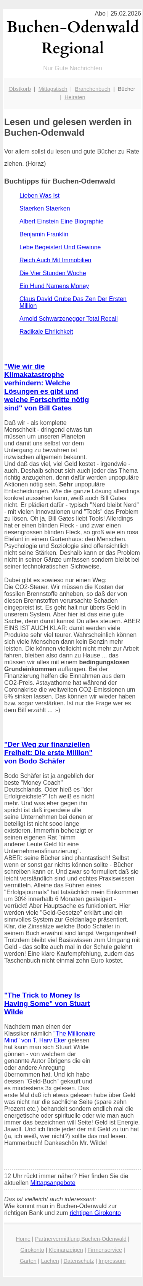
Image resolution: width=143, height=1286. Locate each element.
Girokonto (32, 1250)
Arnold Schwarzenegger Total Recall (68, 318)
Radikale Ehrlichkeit (46, 331)
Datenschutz (78, 1261)
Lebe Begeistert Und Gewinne (60, 247)
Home (23, 1239)
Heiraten (74, 97)
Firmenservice (105, 1250)
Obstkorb (20, 89)
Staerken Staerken (44, 208)
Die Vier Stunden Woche (52, 273)
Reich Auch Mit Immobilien (55, 260)
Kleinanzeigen (65, 1250)
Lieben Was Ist (39, 195)
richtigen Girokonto (95, 1213)
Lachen (50, 1261)
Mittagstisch (53, 89)
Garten (28, 1261)
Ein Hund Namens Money (54, 286)
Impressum (111, 1261)
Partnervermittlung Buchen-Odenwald (81, 1239)
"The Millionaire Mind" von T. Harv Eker (49, 1037)
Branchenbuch (92, 89)
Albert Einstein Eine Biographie (61, 221)
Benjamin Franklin (43, 234)
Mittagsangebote (53, 1183)
